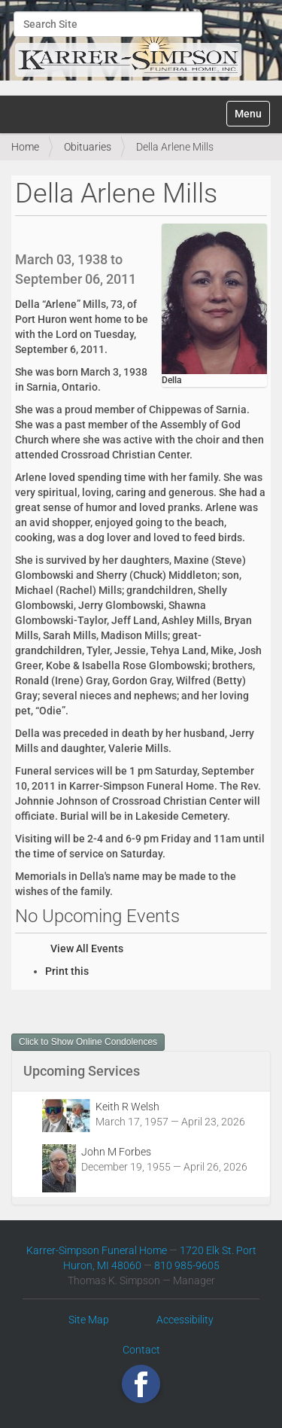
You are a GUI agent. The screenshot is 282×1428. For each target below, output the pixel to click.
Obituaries (87, 147)
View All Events (86, 948)
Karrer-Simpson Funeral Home (96, 1250)
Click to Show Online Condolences (88, 1042)
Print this (67, 971)
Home (25, 147)
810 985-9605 (187, 1265)
